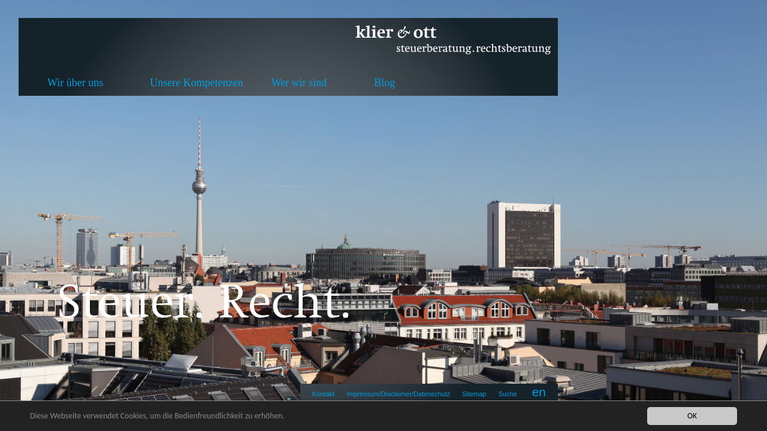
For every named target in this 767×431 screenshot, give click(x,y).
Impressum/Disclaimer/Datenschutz (398, 393)
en (539, 392)
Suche (508, 393)
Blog (384, 83)
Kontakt (323, 393)
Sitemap (474, 393)
